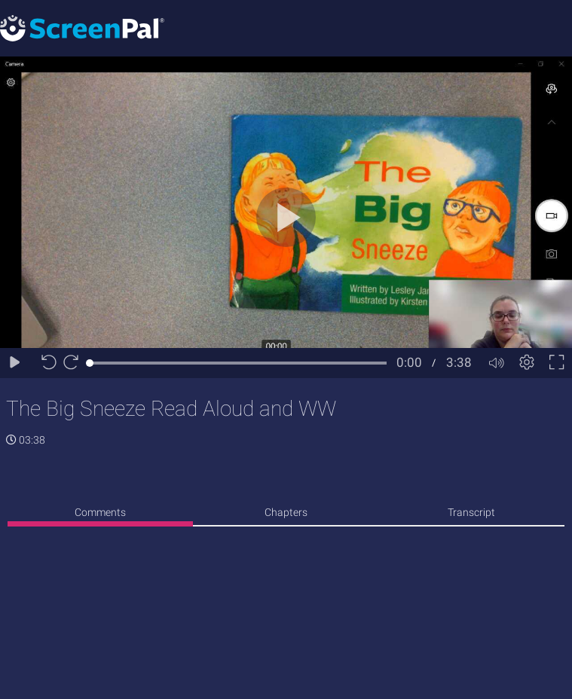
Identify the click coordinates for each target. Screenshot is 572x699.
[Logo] (82, 27)
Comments (100, 512)
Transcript (471, 512)
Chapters (286, 512)
